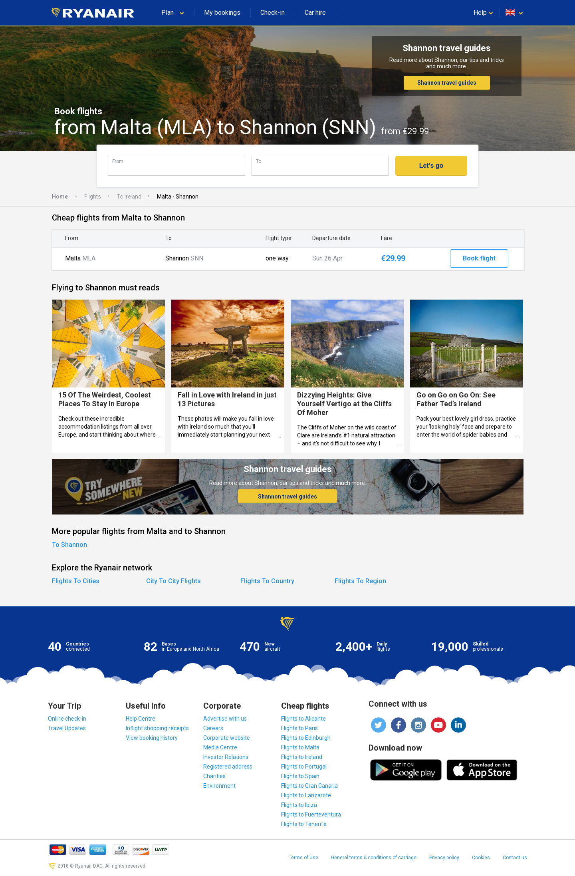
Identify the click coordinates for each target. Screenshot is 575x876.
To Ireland (129, 196)
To (258, 161)
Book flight (479, 258)
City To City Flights (173, 581)
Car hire (315, 12)
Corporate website (226, 738)
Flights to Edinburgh (306, 738)
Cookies (481, 857)
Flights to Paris (299, 728)
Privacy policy (444, 857)
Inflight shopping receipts (157, 728)
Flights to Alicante (303, 718)
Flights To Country (267, 581)
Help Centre (140, 718)
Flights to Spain (300, 776)
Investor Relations (225, 757)
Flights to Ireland (301, 757)
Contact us (515, 857)
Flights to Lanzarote (306, 795)
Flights (92, 196)
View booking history (152, 738)
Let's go (431, 165)
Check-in (272, 12)
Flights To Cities (75, 581)
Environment (219, 786)
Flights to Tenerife (304, 824)
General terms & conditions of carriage (373, 857)
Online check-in (67, 718)
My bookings (222, 12)
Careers (213, 728)
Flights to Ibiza (299, 805)
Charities (214, 776)
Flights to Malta (300, 747)
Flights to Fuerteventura (311, 814)
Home (60, 196)
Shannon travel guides (446, 82)
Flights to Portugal (304, 766)
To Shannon (69, 544)
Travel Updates (67, 728)
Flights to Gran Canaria (309, 786)
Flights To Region (360, 581)
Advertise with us (225, 718)
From (117, 161)
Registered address (227, 766)
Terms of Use (303, 857)
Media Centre (220, 747)
